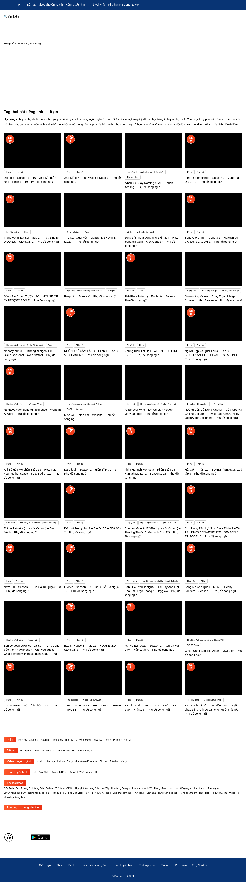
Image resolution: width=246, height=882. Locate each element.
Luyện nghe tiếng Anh (15, 793)
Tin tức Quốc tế (219, 793)
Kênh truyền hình (76, 4)
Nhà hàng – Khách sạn (86, 761)
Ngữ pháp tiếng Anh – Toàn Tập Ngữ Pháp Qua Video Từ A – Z (60, 793)
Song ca (50, 750)
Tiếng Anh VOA (76, 772)
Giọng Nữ (39, 750)
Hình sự (69, 739)
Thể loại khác (97, 4)
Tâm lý (107, 739)
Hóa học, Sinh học (46, 761)
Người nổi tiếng (103, 793)
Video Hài (234, 793)
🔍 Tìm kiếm (11, 16)
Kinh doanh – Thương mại (207, 788)
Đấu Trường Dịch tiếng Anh (30, 788)
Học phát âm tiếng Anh (87, 788)
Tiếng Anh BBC (40, 772)
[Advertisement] (123, 79)
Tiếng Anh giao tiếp (168, 793)
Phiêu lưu (97, 739)
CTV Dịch (9, 788)
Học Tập (105, 788)
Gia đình (33, 739)
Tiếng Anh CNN (58, 772)
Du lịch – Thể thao (55, 788)
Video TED (91, 772)
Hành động (57, 739)
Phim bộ (117, 739)
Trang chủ (9, 43)
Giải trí (69, 788)
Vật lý (124, 761)
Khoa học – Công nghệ (179, 788)
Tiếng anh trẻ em (188, 793)
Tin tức (165, 865)
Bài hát (31, 4)
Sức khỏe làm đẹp (122, 793)
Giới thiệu (45, 865)
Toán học (114, 761)
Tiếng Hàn (204, 793)
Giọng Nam (26, 750)
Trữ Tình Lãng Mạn (82, 750)
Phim (21, 4)
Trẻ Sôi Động (63, 750)
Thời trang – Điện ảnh (145, 793)
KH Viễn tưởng (83, 739)
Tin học (104, 761)
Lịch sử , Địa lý (65, 761)
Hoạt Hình (45, 739)
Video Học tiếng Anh (14, 797)
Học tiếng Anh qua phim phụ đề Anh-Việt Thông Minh (138, 788)
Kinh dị (127, 739)
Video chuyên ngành (50, 4)
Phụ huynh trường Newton (124, 4)
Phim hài (22, 739)
